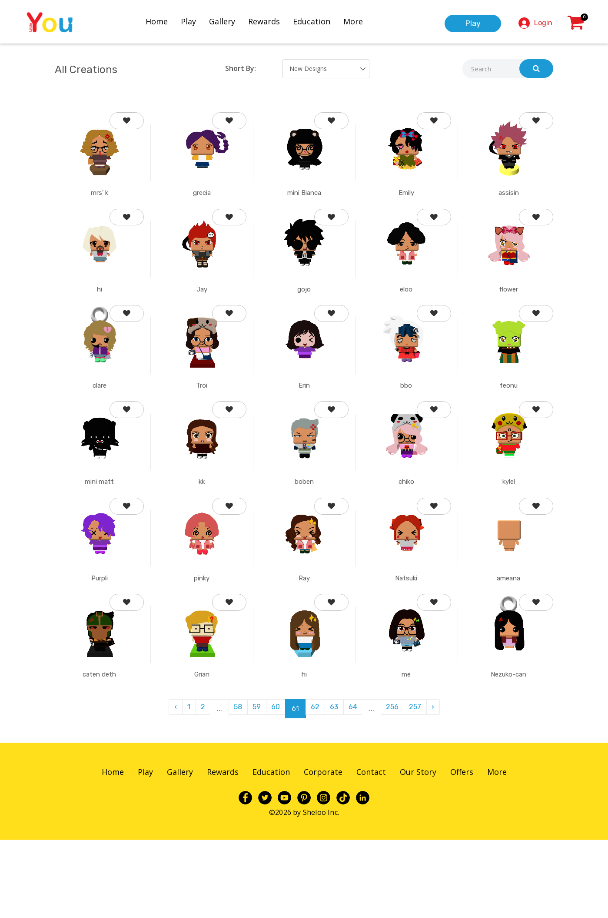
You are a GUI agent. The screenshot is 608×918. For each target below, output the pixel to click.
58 (231, 787)
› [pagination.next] (447, 787)
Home (164, 20)
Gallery (230, 20)
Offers (461, 850)
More (361, 20)
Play (196, 20)
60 (274, 787)
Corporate (323, 850)
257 (427, 787)
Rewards (272, 20)
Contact (371, 850)
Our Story (418, 850)
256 (401, 787)
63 (338, 787)
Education (319, 20)
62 (316, 787)
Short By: (240, 68)
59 (253, 787)
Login (543, 22)
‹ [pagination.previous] (161, 787)
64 (359, 787)
